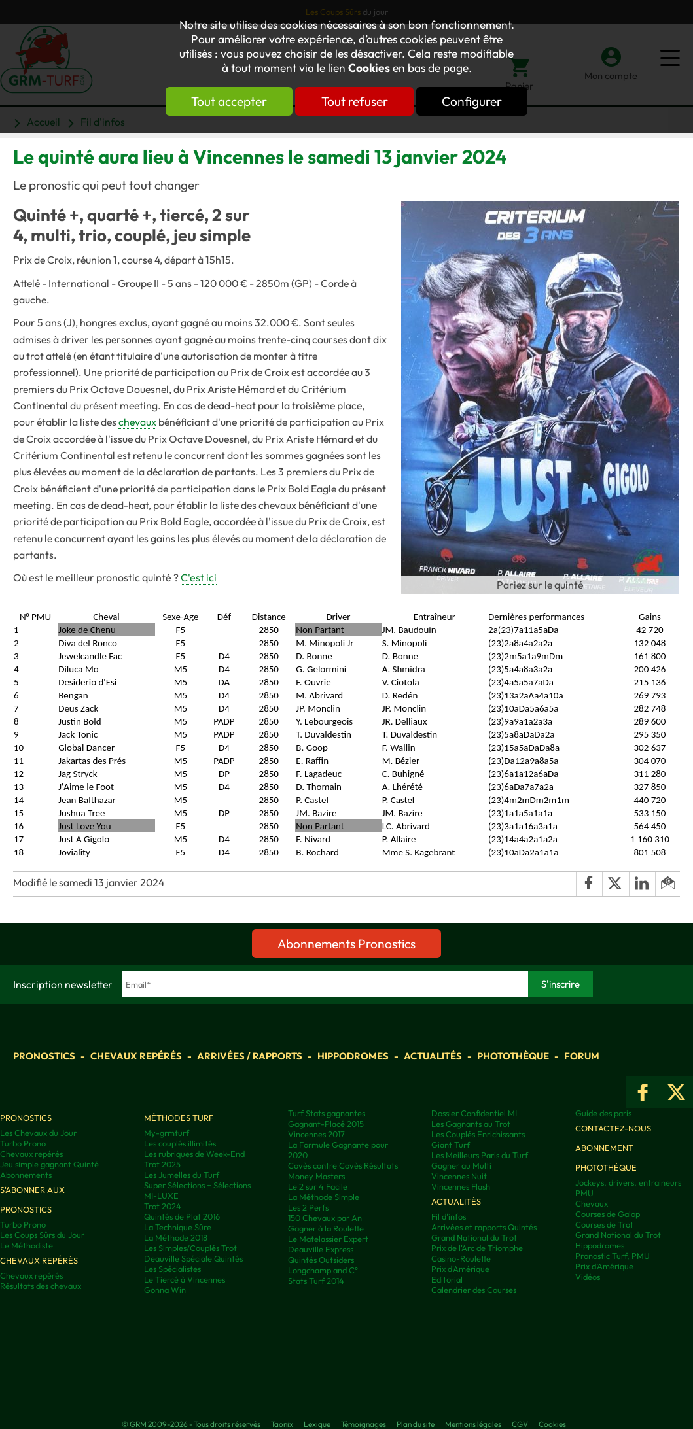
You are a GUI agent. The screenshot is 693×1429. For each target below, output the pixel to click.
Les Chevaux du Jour (38, 1133)
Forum (581, 1056)
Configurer (476, 101)
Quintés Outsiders (321, 1259)
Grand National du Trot (474, 1237)
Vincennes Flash (460, 1186)
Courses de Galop (607, 1214)
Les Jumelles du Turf (181, 1174)
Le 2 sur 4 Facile (317, 1186)
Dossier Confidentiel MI (474, 1113)
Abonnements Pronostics (346, 944)
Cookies (369, 68)
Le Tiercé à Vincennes (184, 1279)
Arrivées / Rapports (249, 1056)
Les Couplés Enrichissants (478, 1134)
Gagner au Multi (461, 1165)
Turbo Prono (23, 1143)
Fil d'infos (448, 1216)
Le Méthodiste (26, 1245)
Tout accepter (226, 101)
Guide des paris (603, 1113)
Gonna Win (165, 1289)
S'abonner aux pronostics (32, 1199)
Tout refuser (354, 101)
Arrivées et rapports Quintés (484, 1227)
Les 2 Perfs (308, 1207)
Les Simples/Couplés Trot (190, 1248)
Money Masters (316, 1176)
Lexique (317, 1424)
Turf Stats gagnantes (326, 1113)
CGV (520, 1424)
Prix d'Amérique (460, 1269)
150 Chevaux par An (325, 1218)
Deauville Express (320, 1249)
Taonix (282, 1424)
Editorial (447, 1279)
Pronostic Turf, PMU (612, 1255)
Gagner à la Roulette (326, 1228)
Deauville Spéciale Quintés (193, 1258)
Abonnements (26, 1174)
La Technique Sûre (177, 1227)
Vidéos (587, 1276)
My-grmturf (166, 1133)
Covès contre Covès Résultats (343, 1165)
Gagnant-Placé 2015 (326, 1123)
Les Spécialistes (172, 1269)
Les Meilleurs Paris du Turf (479, 1155)
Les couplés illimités (180, 1143)
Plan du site (416, 1424)
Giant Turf (450, 1144)
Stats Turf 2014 (316, 1280)
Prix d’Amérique (604, 1266)
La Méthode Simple (323, 1197)
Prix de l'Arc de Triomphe (477, 1248)
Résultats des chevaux (40, 1286)
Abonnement (604, 1148)
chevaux (137, 421)
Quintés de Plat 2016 (182, 1216)
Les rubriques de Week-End (194, 1153)
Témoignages (363, 1424)
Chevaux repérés (136, 1056)
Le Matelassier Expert (328, 1238)
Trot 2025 (162, 1164)
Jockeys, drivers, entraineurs (628, 1182)
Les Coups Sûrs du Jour (42, 1235)
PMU (584, 1193)
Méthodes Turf (178, 1117)
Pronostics (44, 1056)
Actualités (433, 1056)
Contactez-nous (613, 1128)
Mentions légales (473, 1424)
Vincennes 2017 (316, 1134)
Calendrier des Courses (473, 1289)
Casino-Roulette (461, 1258)
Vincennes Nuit (459, 1176)
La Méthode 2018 (175, 1237)
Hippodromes (353, 1056)
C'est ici (199, 577)
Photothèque (513, 1056)
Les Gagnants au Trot (470, 1123)
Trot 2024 (162, 1206)
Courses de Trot (604, 1224)
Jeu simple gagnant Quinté (49, 1164)
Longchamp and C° (323, 1270)
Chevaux (591, 1203)
